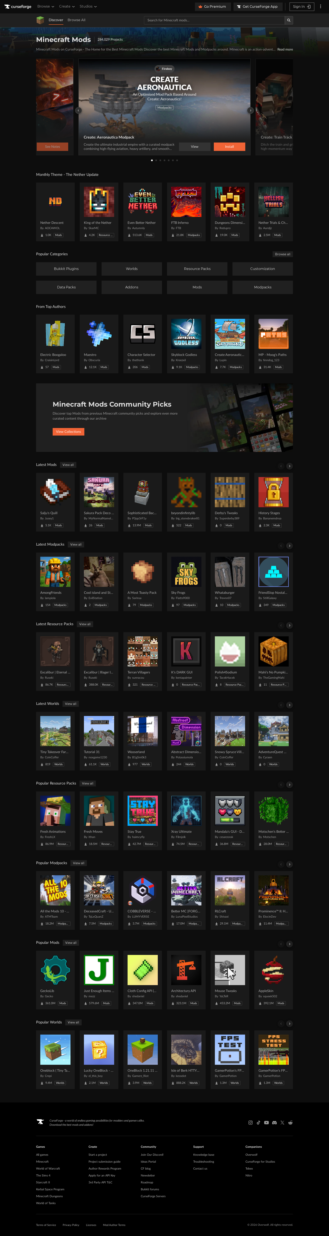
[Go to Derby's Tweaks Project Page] (230, 502)
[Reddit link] (290, 1122)
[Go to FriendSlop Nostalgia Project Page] (273, 582)
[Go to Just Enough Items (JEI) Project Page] (99, 980)
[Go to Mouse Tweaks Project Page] (230, 980)
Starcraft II (43, 1182)
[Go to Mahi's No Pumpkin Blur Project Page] (273, 661)
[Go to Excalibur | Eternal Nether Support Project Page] (55, 661)
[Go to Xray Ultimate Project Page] (186, 820)
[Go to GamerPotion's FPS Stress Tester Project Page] (273, 1059)
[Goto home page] (18, 7)
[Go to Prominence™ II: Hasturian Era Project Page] (273, 900)
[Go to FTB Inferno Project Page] (186, 212)
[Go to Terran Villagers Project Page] (142, 661)
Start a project (98, 1154)
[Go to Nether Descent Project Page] (55, 212)
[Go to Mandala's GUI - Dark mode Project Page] (230, 820)
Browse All (76, 20)
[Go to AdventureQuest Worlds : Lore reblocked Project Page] (273, 741)
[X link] (282, 1122)
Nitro (248, 1175)
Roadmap (147, 1182)
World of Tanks (46, 1203)
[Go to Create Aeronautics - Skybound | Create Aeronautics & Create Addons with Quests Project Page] (230, 344)
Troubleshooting (203, 1161)
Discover (56, 20)
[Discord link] (274, 1122)
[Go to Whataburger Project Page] (230, 582)
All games (42, 1154)
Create (67, 6)
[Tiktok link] (258, 1122)
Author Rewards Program (105, 1168)
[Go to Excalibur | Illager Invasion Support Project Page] (99, 661)
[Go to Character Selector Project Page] (142, 344)
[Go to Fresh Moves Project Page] (99, 820)
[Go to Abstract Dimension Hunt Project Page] (186, 741)
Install (229, 146)
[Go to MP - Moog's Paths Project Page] (273, 344)
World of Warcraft (48, 1168)
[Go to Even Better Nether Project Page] (142, 212)
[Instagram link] (250, 1122)
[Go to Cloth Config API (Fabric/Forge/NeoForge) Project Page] (142, 980)
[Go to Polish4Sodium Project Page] (230, 661)
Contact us (200, 1168)
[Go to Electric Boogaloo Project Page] (55, 344)
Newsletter (148, 1175)
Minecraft (42, 1161)
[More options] (320, 7)
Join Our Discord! (152, 1154)
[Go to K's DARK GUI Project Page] (186, 661)
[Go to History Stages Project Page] (273, 502)
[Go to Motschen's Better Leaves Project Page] (273, 820)
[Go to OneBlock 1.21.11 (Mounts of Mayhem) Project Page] (142, 1059)
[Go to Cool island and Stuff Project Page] (99, 582)
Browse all (282, 254)
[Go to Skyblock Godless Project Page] (186, 344)
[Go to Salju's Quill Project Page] (55, 502)
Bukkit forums (150, 1189)
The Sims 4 (43, 1175)
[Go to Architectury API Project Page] (186, 980)
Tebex (249, 1168)
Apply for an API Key (102, 1175)
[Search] (289, 20)
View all (68, 465)
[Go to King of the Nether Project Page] (99, 212)
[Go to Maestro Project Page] (99, 344)
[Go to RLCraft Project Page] (230, 900)
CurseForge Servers (153, 1196)
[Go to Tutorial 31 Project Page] (99, 741)
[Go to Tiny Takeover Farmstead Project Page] (55, 741)
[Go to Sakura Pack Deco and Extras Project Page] (99, 502)
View (194, 146)
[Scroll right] (289, 466)
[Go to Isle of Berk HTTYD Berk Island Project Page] (186, 1059)
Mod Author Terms (114, 1225)
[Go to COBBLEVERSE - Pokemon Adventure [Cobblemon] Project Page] (142, 900)
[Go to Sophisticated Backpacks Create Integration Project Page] (142, 502)
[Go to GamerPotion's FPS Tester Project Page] (230, 1059)
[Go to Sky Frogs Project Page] (186, 582)
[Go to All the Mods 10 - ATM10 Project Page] (55, 900)
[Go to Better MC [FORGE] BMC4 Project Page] (186, 900)
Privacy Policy (71, 1225)
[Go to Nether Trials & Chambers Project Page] (273, 212)
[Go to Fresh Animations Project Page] (55, 820)
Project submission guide (104, 1161)
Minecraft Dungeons (49, 1196)
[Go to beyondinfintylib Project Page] (186, 502)
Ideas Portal (148, 1161)
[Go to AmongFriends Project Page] (55, 582)
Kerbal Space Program (50, 1189)
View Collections (68, 431)
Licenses (91, 1225)
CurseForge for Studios (260, 1161)
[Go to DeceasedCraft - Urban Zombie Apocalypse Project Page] (99, 900)
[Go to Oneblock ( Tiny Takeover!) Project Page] (55, 1059)
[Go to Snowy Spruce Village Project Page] (230, 741)
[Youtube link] (266, 1122)
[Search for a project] (214, 20)
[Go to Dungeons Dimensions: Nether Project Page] (230, 212)
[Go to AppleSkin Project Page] (273, 980)
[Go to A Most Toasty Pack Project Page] (142, 582)
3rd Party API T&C (100, 1182)
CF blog (146, 1168)
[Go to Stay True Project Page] (142, 820)
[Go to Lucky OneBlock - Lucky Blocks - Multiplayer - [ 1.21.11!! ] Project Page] (99, 1059)
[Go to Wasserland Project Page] (142, 741)
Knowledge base (203, 1154)
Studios (89, 6)
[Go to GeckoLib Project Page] (55, 980)
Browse (46, 6)
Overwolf (251, 1154)
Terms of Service (46, 1225)
